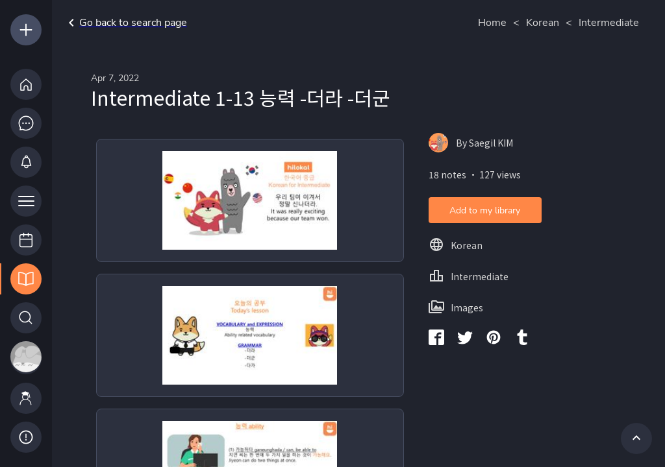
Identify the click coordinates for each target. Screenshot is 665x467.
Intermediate (609, 23)
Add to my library (484, 210)
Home (492, 23)
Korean (542, 23)
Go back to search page (125, 22)
